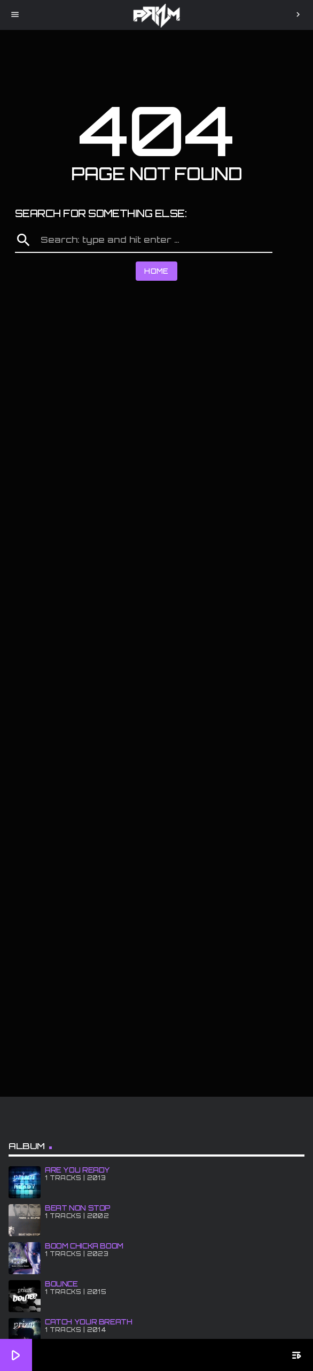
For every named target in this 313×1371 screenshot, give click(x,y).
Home (156, 271)
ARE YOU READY (77, 1170)
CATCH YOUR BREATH (88, 1322)
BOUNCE (61, 1284)
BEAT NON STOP (78, 1208)
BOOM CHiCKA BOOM (84, 1246)
